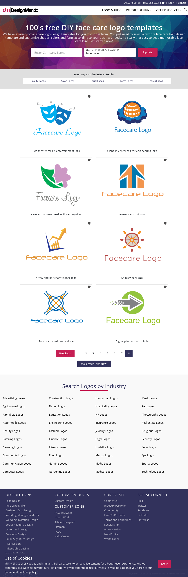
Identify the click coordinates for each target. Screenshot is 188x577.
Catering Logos (12, 438)
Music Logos (149, 397)
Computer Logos (13, 471)
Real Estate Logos (153, 422)
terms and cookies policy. (21, 572)
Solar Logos (149, 446)
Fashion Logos (58, 430)
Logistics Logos (105, 446)
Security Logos (151, 438)
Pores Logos (156, 80)
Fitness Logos (57, 446)
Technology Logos (153, 471)
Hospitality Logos (106, 405)
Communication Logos (17, 463)
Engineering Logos (60, 422)
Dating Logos (57, 405)
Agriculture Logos (14, 405)
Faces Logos (126, 80)
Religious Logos (151, 430)
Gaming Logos (58, 463)
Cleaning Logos (12, 446)
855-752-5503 (151, 2)
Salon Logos (67, 80)
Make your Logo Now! (94, 363)
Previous (65, 352)
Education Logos (59, 414)
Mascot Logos (104, 454)
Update (147, 52)
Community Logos (14, 454)
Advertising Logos (14, 397)
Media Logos (103, 463)
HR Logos (101, 414)
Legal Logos (102, 438)
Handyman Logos (106, 397)
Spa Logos (148, 454)
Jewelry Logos (104, 430)
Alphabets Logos (13, 414)
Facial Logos (97, 80)
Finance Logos (58, 438)
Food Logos (56, 454)
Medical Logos (104, 471)
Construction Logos (61, 397)
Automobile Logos (14, 422)
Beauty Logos (38, 80)
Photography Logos (154, 414)
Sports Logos (150, 463)
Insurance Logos (105, 422)
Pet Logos (148, 405)
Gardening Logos (59, 471)
